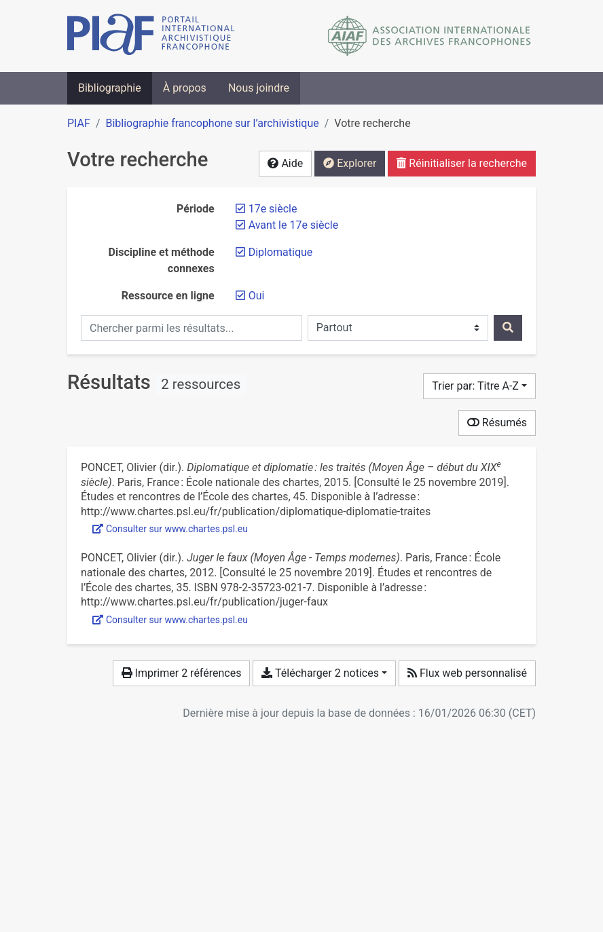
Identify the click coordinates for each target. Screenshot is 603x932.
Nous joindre (258, 87)
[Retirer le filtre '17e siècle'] (273, 208)
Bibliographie (109, 87)
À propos (184, 87)
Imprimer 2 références (182, 673)
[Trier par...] (479, 386)
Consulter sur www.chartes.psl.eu (170, 528)
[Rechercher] (508, 328)
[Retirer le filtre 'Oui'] (257, 295)
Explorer (349, 163)
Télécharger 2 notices (319, 673)
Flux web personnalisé (467, 673)
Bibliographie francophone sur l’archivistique (211, 123)
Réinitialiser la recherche (462, 163)
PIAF (78, 123)
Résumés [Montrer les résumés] (497, 422)
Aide (285, 163)
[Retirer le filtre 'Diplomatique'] (281, 252)
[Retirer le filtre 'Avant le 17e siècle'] (294, 225)
